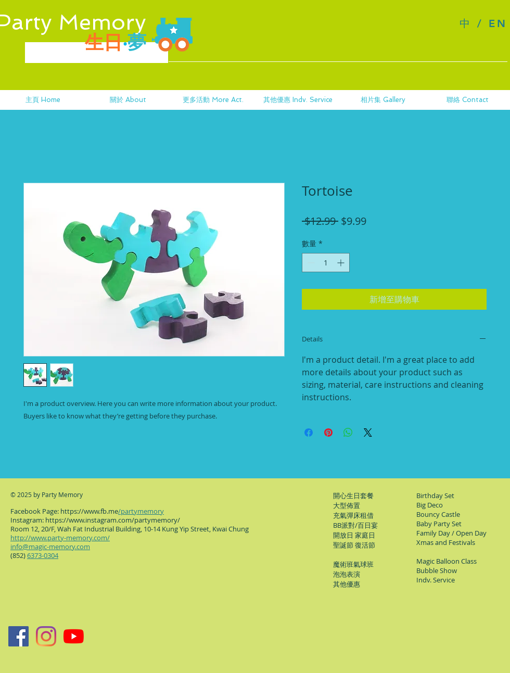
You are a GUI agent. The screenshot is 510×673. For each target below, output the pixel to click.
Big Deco (429, 505)
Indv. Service (435, 580)
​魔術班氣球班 (353, 564)
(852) (34, 555)
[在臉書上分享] (308, 432)
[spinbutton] (325, 262)
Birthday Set (435, 495)
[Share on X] (368, 432)
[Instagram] (46, 636)
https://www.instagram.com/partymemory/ (112, 520)
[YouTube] (73, 636)
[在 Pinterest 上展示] (328, 432)
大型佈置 (346, 505)
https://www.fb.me (89, 511)
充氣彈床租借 (353, 515)
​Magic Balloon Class (446, 561)
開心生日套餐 (353, 495)
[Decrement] (309, 262)
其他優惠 (346, 584)
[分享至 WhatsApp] (348, 432)
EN (498, 23)
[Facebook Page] (18, 636)
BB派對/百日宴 (355, 525)
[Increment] (341, 262)
